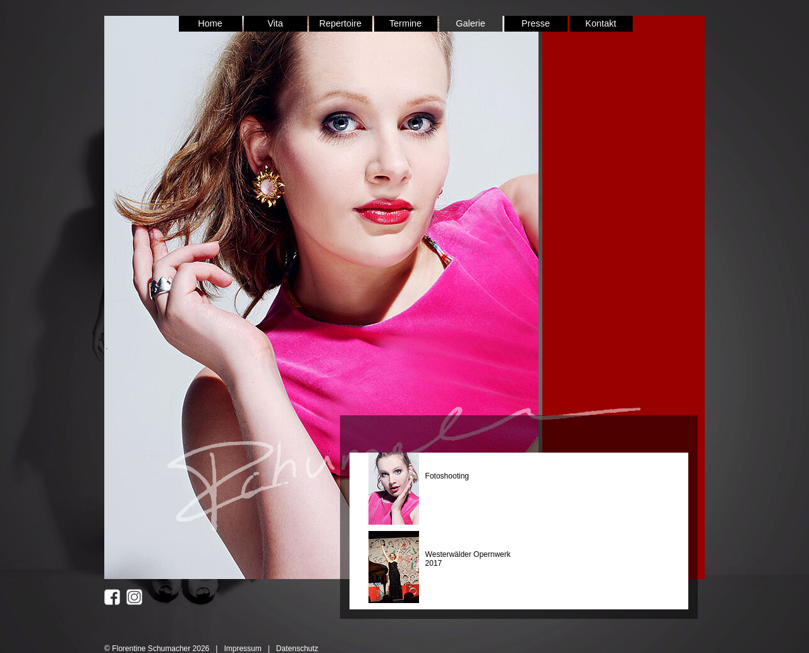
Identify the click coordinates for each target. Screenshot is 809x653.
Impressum (242, 648)
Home (210, 23)
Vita (275, 23)
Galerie (470, 23)
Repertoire (340, 23)
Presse (535, 23)
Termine (405, 23)
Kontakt (600, 23)
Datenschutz (297, 648)
